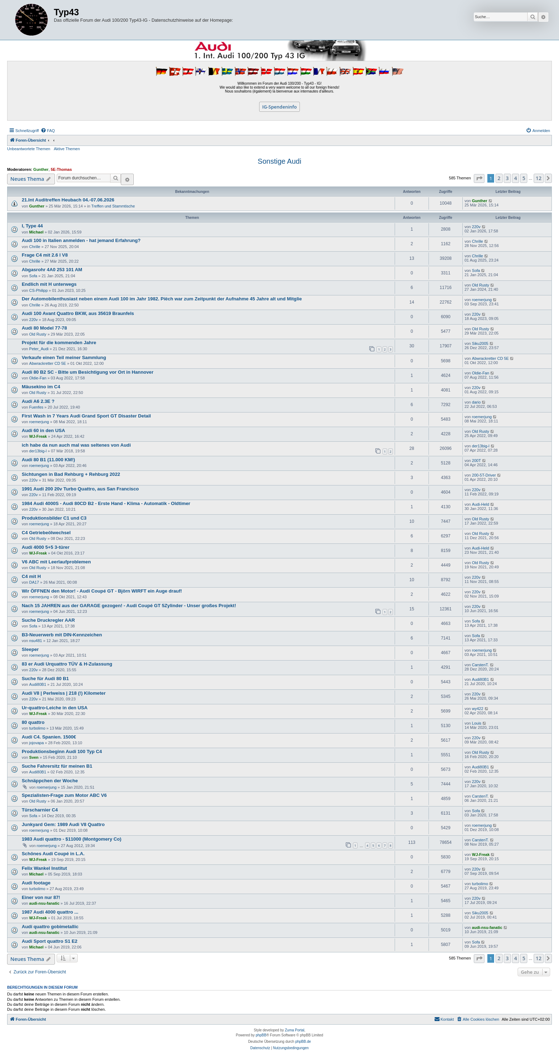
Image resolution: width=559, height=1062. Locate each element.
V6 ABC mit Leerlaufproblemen (56, 561)
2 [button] (499, 178)
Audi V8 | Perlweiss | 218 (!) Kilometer (64, 693)
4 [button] (515, 178)
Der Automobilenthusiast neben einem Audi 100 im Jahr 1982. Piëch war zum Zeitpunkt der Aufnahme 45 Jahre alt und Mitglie (162, 298)
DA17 (34, 582)
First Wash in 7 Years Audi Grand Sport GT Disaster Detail (86, 416)
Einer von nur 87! (41, 897)
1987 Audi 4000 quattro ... (50, 912)
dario (476, 402)
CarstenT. (480, 665)
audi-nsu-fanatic (44, 903)
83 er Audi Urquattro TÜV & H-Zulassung (67, 664)
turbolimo (37, 728)
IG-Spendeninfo (279, 107)
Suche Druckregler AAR (48, 620)
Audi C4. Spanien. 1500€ (49, 737)
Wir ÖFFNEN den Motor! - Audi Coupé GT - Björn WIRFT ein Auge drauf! (102, 591)
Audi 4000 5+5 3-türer (46, 547)
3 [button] (507, 178)
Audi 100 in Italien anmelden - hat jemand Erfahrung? (81, 240)
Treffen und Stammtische (113, 206)
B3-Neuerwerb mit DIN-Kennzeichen (62, 634)
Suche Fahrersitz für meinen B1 (57, 766)
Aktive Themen (67, 149)
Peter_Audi (38, 349)
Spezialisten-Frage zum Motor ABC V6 (64, 795)
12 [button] (539, 178)
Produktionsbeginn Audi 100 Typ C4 (62, 751)
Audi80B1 (37, 684)
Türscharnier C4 (40, 810)
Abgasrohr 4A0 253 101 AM (52, 269)
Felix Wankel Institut (44, 868)
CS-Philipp (38, 290)
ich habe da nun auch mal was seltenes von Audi (76, 445)
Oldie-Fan (37, 378)
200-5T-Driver (484, 475)
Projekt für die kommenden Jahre (59, 342)
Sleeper (30, 649)
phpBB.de (303, 1041)
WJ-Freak (38, 436)
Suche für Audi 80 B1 (45, 678)
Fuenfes (36, 407)
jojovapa (36, 743)
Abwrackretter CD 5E (47, 363)
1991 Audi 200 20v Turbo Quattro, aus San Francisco (80, 488)
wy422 (477, 708)
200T (476, 460)
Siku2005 (480, 343)
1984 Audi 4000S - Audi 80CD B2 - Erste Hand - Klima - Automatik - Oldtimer (106, 503)
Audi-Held (480, 504)
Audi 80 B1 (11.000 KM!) (48, 459)
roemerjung (482, 300)
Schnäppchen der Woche (50, 780)
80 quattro (33, 722)
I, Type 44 (32, 225)
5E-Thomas (61, 169)
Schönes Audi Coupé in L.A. (53, 853)
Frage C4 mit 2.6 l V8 (45, 255)
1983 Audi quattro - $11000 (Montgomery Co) (71, 839)
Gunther (40, 169)
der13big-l (38, 451)
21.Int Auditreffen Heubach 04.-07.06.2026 (68, 200)
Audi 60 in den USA (43, 430)
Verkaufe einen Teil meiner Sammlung (64, 357)
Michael (36, 232)
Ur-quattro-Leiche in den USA (55, 707)
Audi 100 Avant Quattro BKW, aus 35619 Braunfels (78, 313)
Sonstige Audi (279, 161)
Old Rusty (480, 285)
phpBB (261, 1035)
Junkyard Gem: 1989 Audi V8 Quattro (63, 824)
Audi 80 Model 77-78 (44, 328)
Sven (34, 757)
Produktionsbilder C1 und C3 (54, 518)
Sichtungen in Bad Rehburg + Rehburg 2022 (71, 474)
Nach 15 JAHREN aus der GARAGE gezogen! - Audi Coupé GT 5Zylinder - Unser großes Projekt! (129, 605)
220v (476, 227)
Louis (476, 723)
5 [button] (523, 178)
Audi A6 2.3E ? (38, 401)
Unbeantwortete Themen (28, 149)
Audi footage (36, 882)
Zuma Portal (294, 1030)
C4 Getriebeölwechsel (46, 532)
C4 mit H (31, 576)
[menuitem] (48, 130)
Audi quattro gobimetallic (50, 926)
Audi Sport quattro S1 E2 (49, 941)
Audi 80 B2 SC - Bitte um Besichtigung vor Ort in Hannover (87, 372)
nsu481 (35, 640)
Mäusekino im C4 (41, 386)
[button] (479, 178)
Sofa (33, 276)
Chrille (34, 247)
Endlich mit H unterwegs (49, 284)
